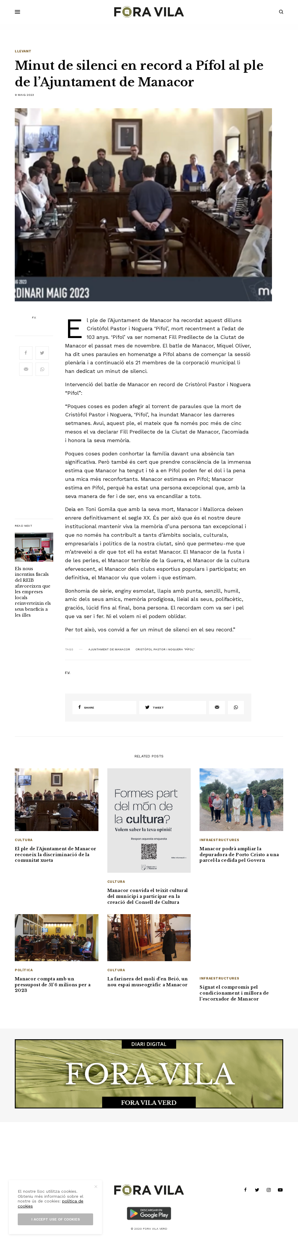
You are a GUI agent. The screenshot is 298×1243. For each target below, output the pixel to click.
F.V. (34, 317)
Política (24, 970)
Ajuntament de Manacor (109, 649)
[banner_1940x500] (149, 1073)
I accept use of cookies (55, 1219)
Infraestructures (219, 840)
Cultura (24, 840)
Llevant (23, 51)
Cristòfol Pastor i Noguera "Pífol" (165, 649)
